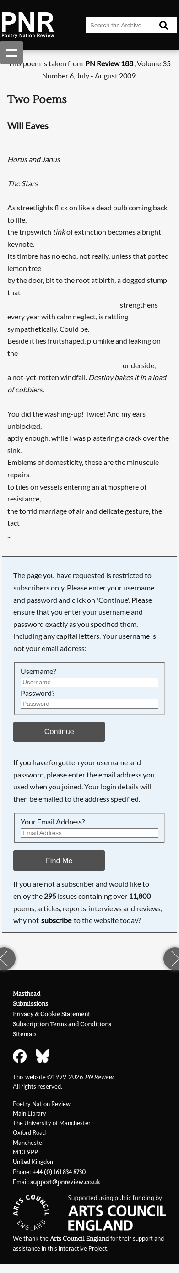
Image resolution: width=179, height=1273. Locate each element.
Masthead (26, 993)
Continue (59, 731)
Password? (37, 693)
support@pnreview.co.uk (65, 1182)
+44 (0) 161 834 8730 (59, 1172)
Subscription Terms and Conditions (62, 1024)
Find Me (59, 860)
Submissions (30, 1003)
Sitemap (24, 1034)
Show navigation (11, 52)
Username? (38, 671)
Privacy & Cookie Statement (51, 1014)
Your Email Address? (53, 821)
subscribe (56, 920)
